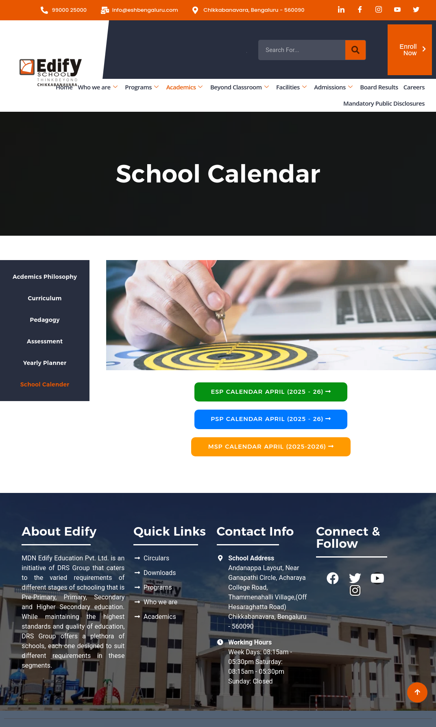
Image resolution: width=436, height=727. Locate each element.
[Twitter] (413, 10)
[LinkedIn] (338, 10)
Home (64, 87)
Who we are (97, 87)
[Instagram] (376, 10)
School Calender (45, 384)
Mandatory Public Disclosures (384, 103)
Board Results (379, 87)
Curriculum (45, 298)
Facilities (291, 87)
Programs (141, 87)
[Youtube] (394, 10)
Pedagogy (45, 319)
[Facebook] (357, 10)
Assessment (45, 341)
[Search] (355, 50)
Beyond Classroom (239, 87)
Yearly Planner (44, 363)
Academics (184, 87)
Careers (414, 87)
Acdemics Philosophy (45, 276)
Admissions (333, 87)
